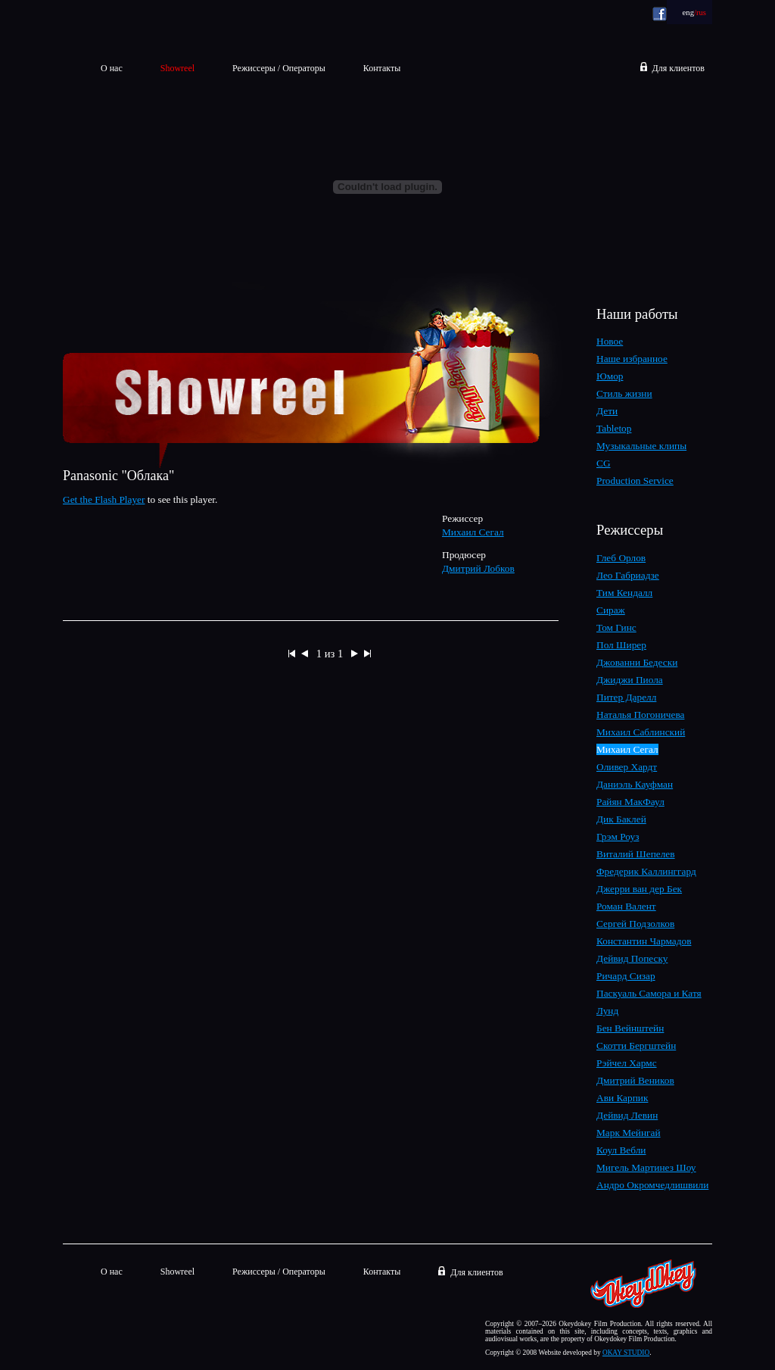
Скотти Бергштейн (636, 1045)
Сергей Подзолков (635, 923)
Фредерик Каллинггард (646, 871)
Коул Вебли (621, 1150)
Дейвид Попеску (632, 958)
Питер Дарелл (626, 697)
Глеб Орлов (621, 557)
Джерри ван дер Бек (639, 888)
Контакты (382, 68)
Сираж (610, 610)
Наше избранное (632, 358)
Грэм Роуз (617, 836)
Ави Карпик (622, 1097)
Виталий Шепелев (635, 854)
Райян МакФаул (630, 801)
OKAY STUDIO (625, 1352)
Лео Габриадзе (627, 575)
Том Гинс (616, 627)
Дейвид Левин (627, 1115)
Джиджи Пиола (629, 679)
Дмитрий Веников (635, 1080)
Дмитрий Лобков (478, 568)
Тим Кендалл (624, 592)
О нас (112, 68)
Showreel (177, 1271)
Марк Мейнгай (628, 1132)
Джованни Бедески (636, 662)
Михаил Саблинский (640, 732)
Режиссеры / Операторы (278, 68)
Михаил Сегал (473, 532)
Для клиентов (678, 68)
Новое (609, 341)
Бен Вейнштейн (630, 1028)
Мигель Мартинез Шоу (646, 1167)
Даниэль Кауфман (634, 784)
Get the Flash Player (104, 499)
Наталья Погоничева (640, 714)
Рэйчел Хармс (626, 1063)
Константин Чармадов (643, 941)
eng (689, 12)
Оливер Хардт (626, 766)
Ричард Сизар (625, 975)
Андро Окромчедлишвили (652, 1185)
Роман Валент (626, 906)
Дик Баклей (621, 819)
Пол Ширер (621, 645)
